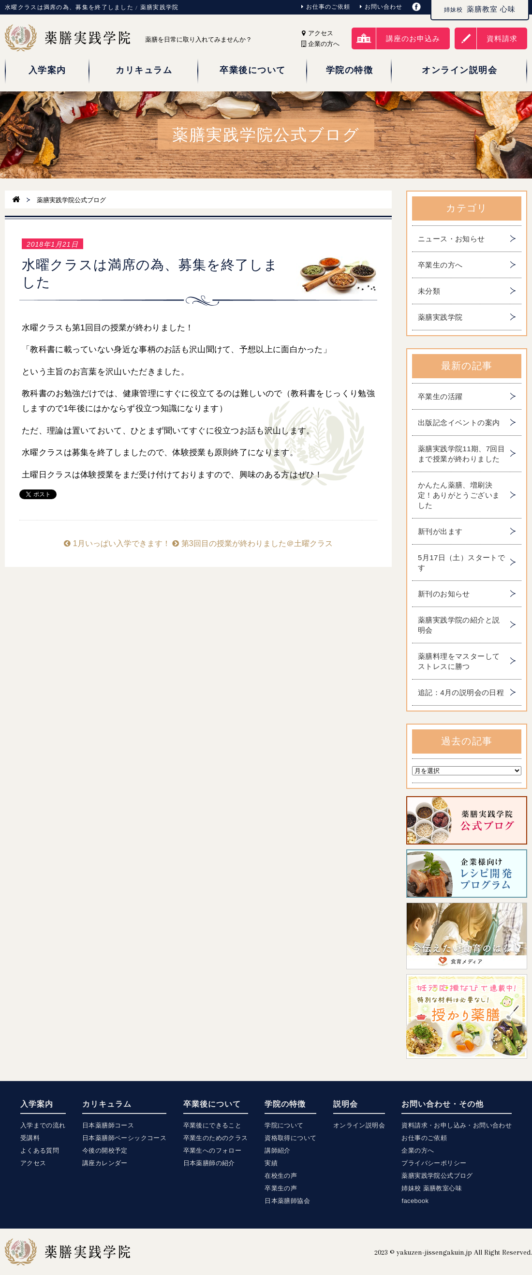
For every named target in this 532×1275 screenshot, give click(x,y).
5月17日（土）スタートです (461, 562)
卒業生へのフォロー (212, 1150)
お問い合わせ (381, 6)
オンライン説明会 (359, 1125)
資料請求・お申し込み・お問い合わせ (456, 1125)
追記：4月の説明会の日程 (461, 692)
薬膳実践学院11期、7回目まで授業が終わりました (461, 454)
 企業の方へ (320, 44)
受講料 (30, 1138)
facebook (415, 1200)
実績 (271, 1163)
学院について (284, 1125)
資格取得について (290, 1138)
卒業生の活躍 (440, 396)
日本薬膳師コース (108, 1125)
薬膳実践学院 (440, 317)
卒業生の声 (281, 1188)
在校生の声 (281, 1175)
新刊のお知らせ (444, 594)
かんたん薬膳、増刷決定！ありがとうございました (459, 495)
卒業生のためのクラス (215, 1138)
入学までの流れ (43, 1125)
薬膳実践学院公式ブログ (437, 1175)
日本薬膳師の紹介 (209, 1163)
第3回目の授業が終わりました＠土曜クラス (252, 543)
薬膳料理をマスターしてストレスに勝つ (459, 661)
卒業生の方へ (440, 265)
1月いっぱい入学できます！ (117, 543)
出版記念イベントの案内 (459, 422)
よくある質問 (39, 1150)
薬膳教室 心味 (480, 9)
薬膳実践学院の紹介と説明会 (459, 625)
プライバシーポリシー (433, 1163)
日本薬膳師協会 (287, 1200)
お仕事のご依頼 (325, 6)
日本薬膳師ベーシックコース (124, 1138)
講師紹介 (278, 1150)
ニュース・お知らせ (451, 239)
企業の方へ (417, 1150)
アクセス (317, 33)
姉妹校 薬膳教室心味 (431, 1188)
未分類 (429, 291)
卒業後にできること (212, 1125)
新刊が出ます (440, 531)
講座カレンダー (105, 1163)
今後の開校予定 (105, 1150)
